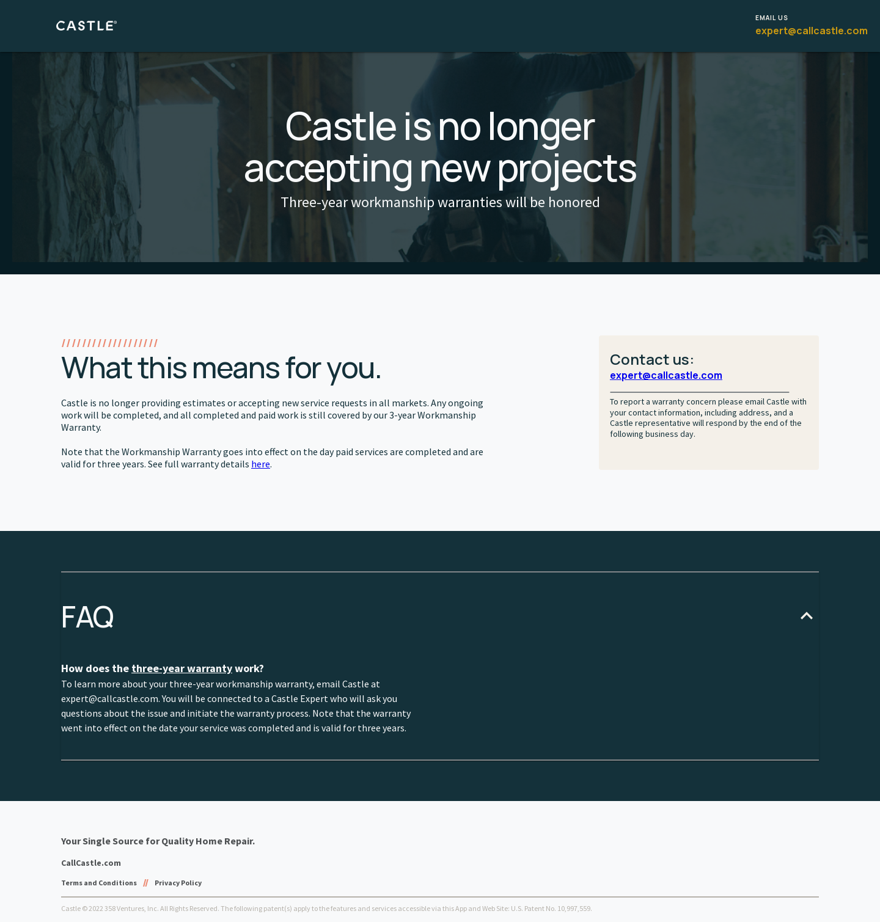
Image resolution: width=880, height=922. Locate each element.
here (260, 464)
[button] (440, 616)
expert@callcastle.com (811, 30)
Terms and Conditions (99, 882)
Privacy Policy (178, 882)
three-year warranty (181, 668)
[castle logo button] (91, 26)
